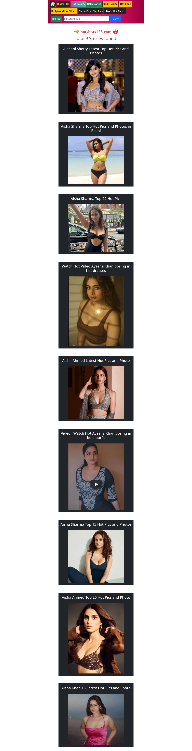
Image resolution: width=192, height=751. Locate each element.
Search (115, 19)
